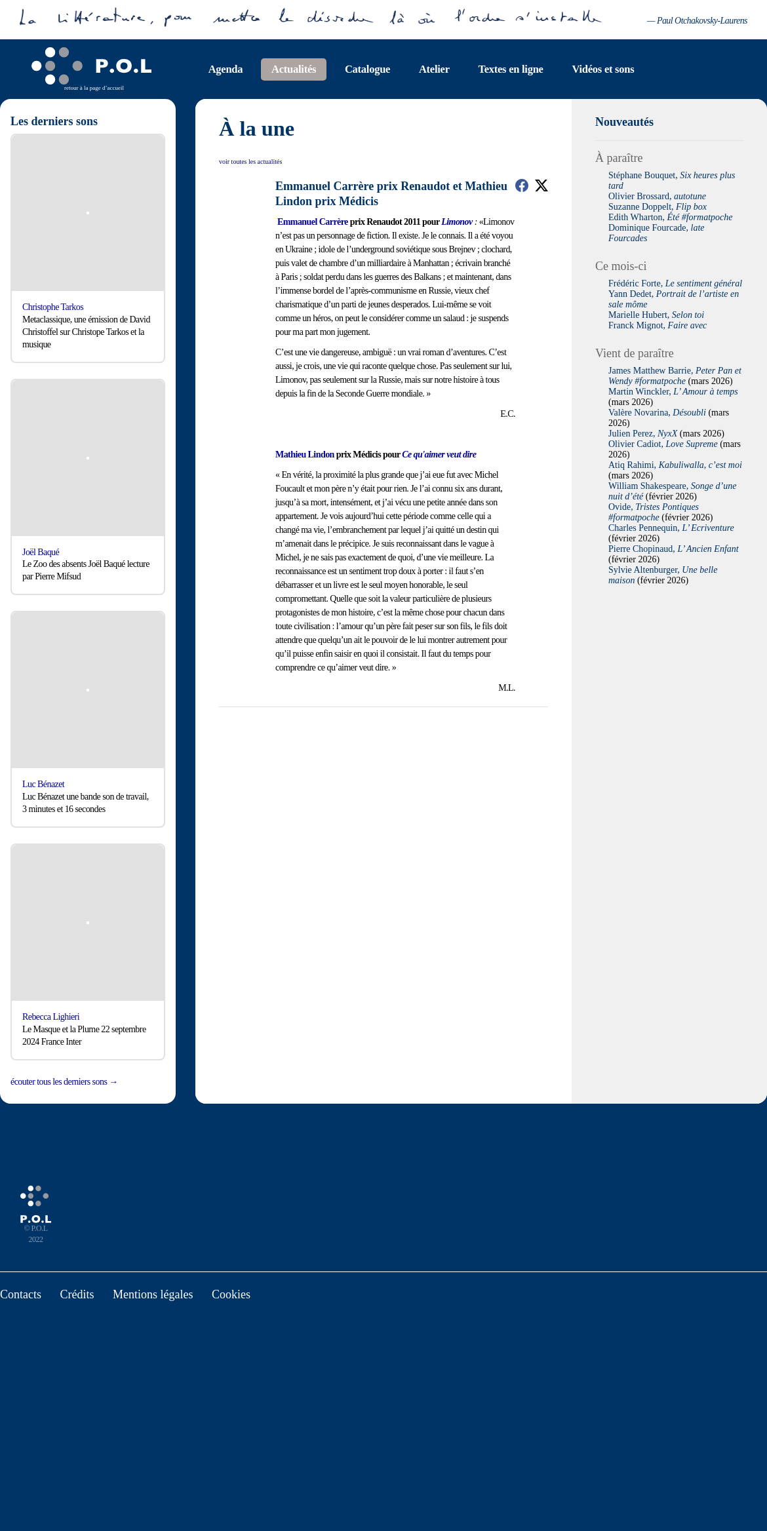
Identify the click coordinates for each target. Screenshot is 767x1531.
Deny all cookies (367, 801)
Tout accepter (266, 801)
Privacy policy (519, 801)
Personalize (455, 801)
